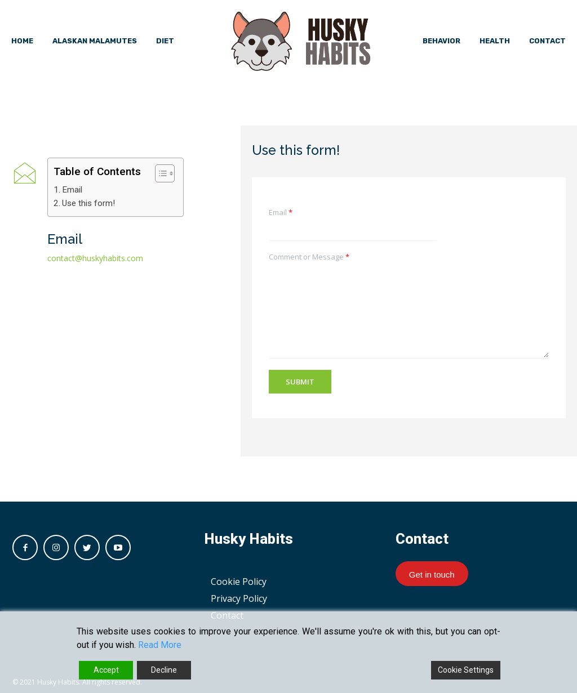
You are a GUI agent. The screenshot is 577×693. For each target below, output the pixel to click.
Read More (159, 645)
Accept (106, 669)
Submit (300, 382)
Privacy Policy (239, 598)
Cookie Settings (466, 669)
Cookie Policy (239, 581)
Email (72, 190)
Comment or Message (309, 257)
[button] (159, 173)
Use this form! (88, 203)
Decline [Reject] (164, 669)
